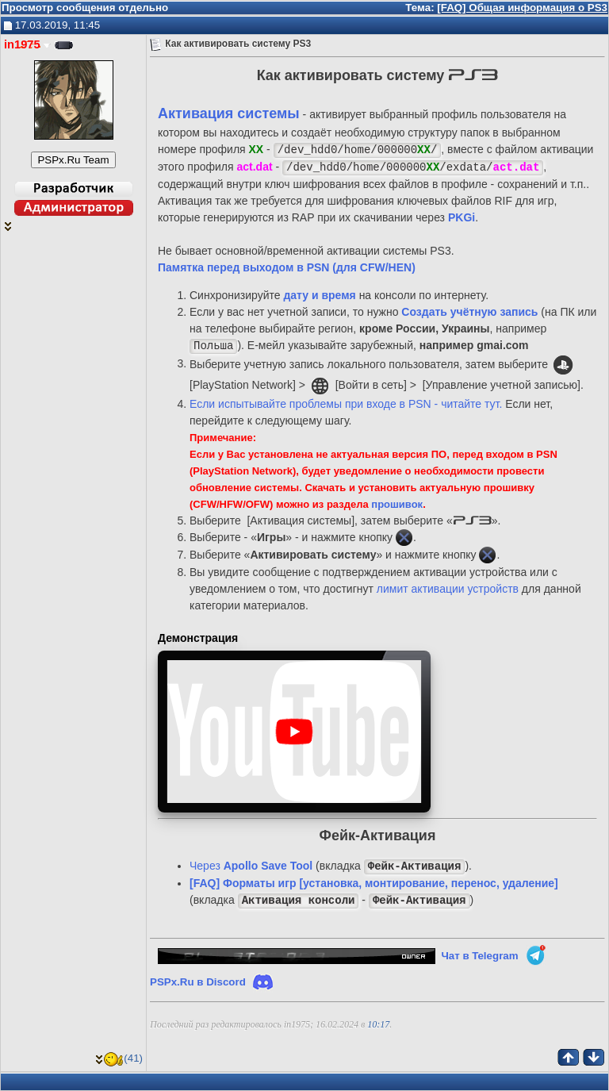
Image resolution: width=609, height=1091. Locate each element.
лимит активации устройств (448, 588)
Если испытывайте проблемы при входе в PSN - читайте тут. (346, 404)
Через (251, 866)
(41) (119, 1058)
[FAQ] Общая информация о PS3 (522, 7)
